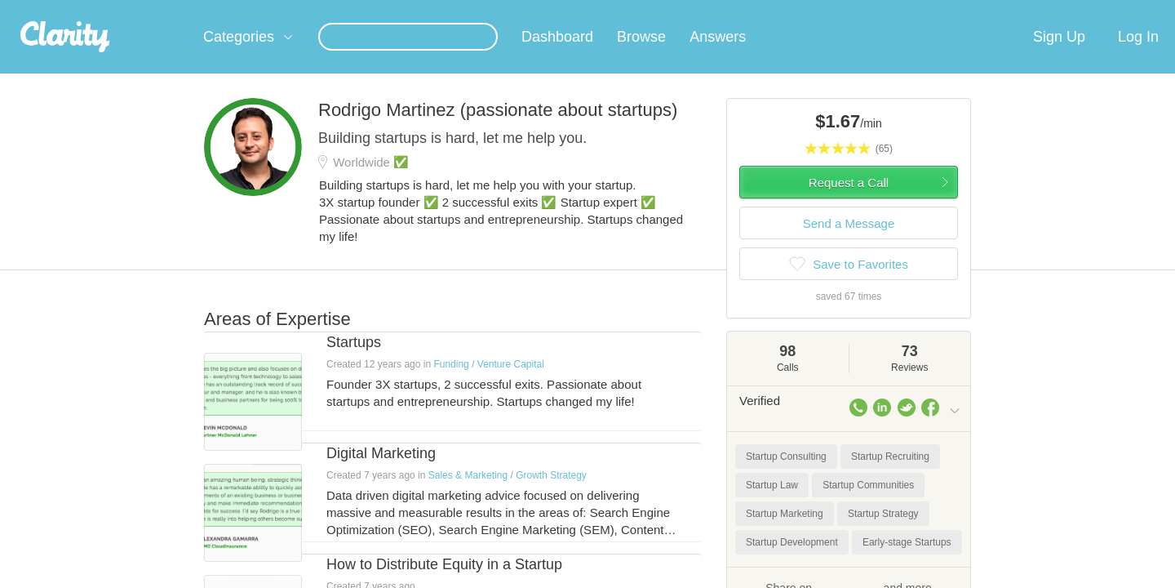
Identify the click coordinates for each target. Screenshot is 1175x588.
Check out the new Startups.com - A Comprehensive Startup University (784, 10)
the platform (178, 9)
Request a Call (849, 202)
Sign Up (1059, 56)
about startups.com (1019, 10)
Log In (1138, 56)
